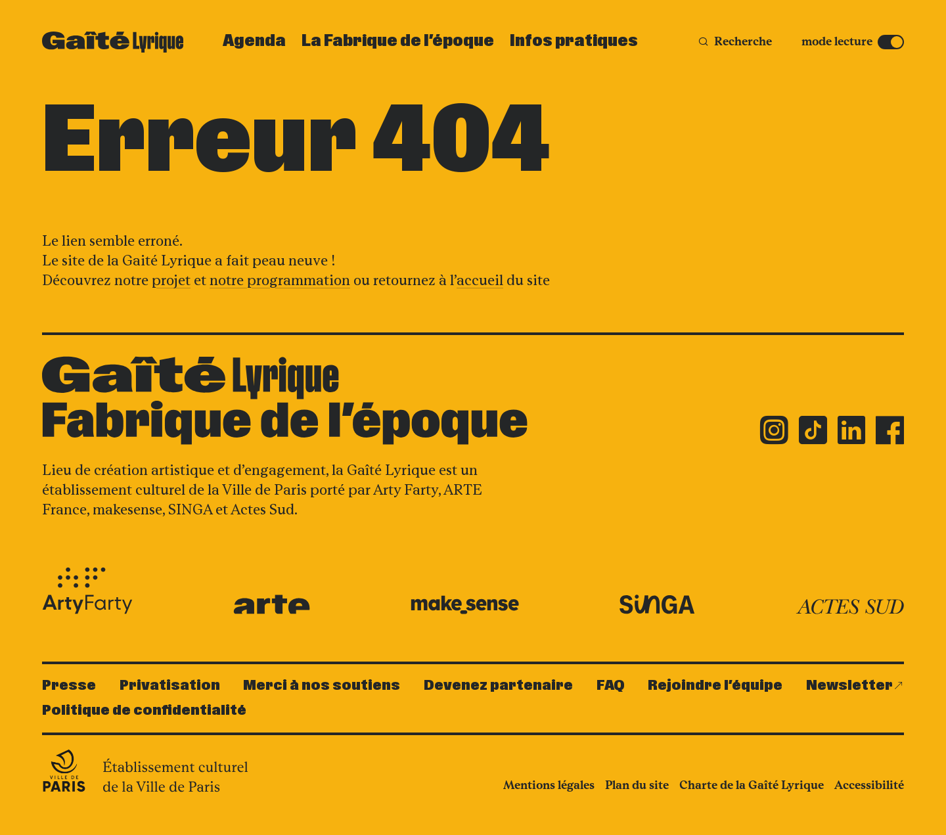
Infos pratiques (574, 41)
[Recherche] (735, 41)
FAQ (611, 685)
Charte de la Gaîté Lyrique (751, 785)
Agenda (254, 41)
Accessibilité (869, 785)
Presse (69, 685)
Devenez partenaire (498, 685)
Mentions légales (549, 785)
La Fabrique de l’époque (398, 41)
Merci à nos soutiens (321, 685)
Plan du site (637, 785)
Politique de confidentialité (144, 710)
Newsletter (849, 685)
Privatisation (170, 685)
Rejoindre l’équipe (715, 685)
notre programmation (280, 280)
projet (171, 280)
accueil (480, 280)
